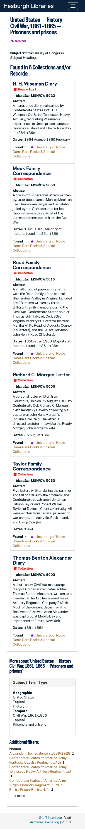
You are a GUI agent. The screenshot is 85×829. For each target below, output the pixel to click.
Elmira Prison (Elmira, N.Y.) (29, 789)
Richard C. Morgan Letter (41, 374)
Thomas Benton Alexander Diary (42, 560)
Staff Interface (50, 817)
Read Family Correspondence (32, 265)
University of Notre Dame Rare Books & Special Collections (39, 151)
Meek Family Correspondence (32, 171)
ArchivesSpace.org (44, 822)
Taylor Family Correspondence (32, 466)
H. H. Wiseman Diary (35, 83)
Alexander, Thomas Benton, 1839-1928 (40, 753)
